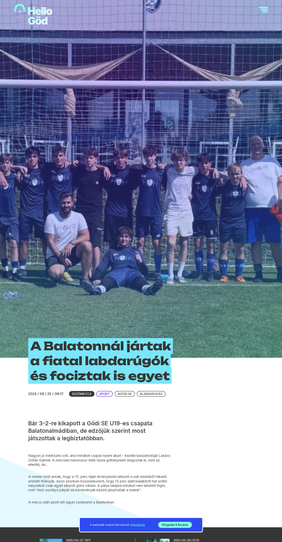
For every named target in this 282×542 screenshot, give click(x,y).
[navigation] (263, 9)
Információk (137, 524)
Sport (104, 394)
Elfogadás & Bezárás (175, 524)
